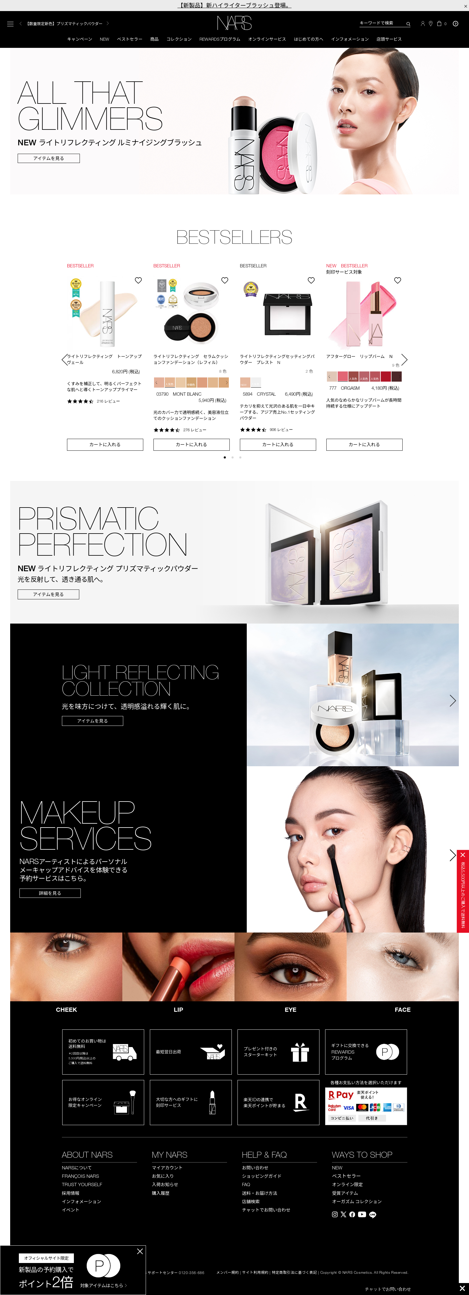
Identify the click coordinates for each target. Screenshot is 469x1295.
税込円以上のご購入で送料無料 (463, 895)
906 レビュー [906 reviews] (281, 430)
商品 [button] (150, 39)
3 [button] (243, 461)
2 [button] (235, 461)
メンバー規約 (227, 1273)
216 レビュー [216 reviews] (108, 402)
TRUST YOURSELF (82, 1185)
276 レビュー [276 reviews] (194, 431)
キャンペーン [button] (71, 39)
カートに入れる (105, 445)
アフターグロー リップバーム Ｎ (359, 357)
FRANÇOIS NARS (80, 1177)
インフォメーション (356, 39)
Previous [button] (20, 24)
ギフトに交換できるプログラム (350, 1052)
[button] (157, 383)
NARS (77, 1168)
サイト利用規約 (255, 1273)
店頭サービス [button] (397, 39)
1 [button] (227, 461)
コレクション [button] (175, 39)
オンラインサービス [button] (268, 39)
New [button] (98, 39)
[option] (90, 24)
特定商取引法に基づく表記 (294, 1273)
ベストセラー (124, 39)
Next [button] (404, 361)
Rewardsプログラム (219, 39)
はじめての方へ (312, 39)
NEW (337, 1168)
